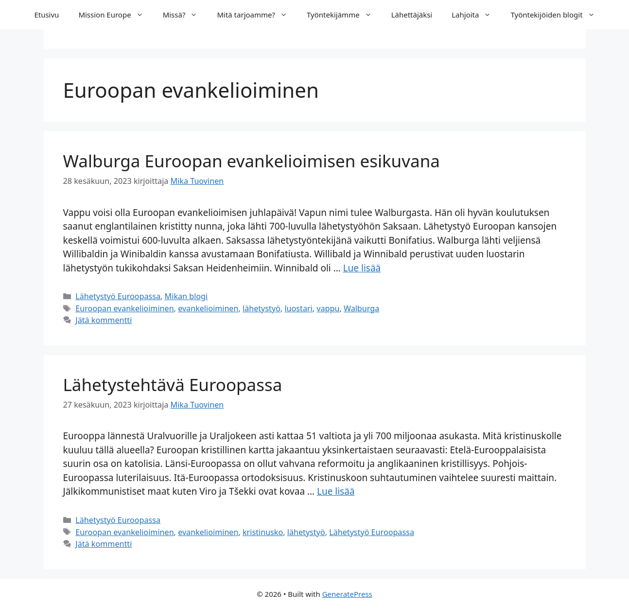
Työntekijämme (344, 14)
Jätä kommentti (103, 320)
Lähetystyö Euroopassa (117, 296)
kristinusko (263, 532)
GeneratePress (347, 594)
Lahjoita (476, 14)
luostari (298, 308)
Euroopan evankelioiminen (124, 308)
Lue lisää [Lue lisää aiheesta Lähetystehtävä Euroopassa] (336, 491)
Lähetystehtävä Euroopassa (172, 384)
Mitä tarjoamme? (257, 14)
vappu (327, 308)
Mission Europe (115, 14)
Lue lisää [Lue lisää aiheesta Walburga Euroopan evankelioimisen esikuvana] (362, 268)
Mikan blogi (186, 296)
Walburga (361, 308)
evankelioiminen (208, 308)
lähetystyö (261, 308)
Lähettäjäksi (412, 14)
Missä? (185, 14)
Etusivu (46, 14)
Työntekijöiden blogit (557, 14)
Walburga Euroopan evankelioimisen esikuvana (251, 160)
